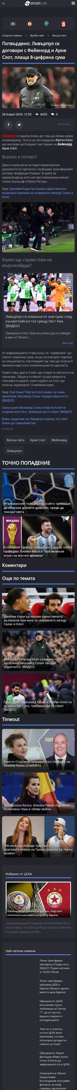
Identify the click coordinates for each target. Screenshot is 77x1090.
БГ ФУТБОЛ (11, 914)
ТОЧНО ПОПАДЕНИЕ (26, 428)
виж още (67, 308)
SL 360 (8, 967)
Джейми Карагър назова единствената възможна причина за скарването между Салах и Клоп (37, 193)
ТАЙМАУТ (10, 954)
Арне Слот (38, 405)
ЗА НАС (6, 1034)
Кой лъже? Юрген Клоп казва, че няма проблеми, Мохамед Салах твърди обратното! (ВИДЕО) (35, 362)
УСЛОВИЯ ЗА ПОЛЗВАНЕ (33, 1034)
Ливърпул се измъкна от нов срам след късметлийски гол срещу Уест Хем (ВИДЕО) (38, 287)
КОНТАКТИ (37, 1042)
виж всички (12, 859)
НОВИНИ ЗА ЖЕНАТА (19, 999)
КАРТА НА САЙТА (13, 1042)
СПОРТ (7, 941)
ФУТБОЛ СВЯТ (13, 928)
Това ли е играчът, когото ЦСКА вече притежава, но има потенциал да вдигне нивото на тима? (53, 741)
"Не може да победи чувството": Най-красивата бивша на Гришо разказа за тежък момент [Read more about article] (38, 588)
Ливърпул (14, 416)
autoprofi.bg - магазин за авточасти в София (31, 1080)
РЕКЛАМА (51, 1038)
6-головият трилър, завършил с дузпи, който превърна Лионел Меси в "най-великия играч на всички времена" (38, 516)
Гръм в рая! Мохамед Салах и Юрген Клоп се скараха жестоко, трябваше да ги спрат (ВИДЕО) (38, 559)
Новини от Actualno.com (26, 987)
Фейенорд (59, 405)
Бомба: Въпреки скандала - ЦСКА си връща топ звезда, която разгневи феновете (52, 841)
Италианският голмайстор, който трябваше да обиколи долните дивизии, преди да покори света (37, 473)
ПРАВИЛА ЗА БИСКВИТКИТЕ (20, 1038)
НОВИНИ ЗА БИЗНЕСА (20, 1010)
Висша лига (15, 405)
